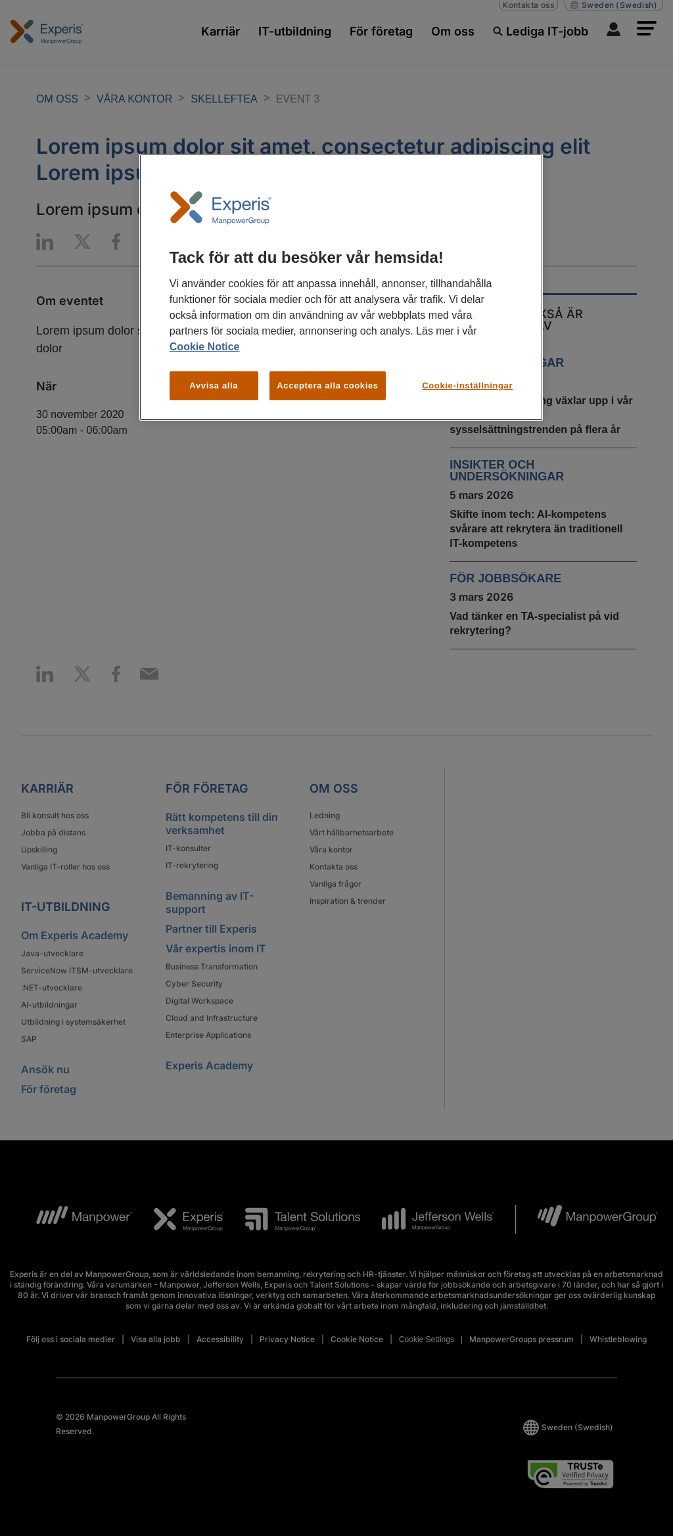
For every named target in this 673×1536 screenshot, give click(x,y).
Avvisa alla (213, 385)
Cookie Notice (205, 346)
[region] (341, 287)
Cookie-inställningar (467, 385)
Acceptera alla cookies (328, 385)
